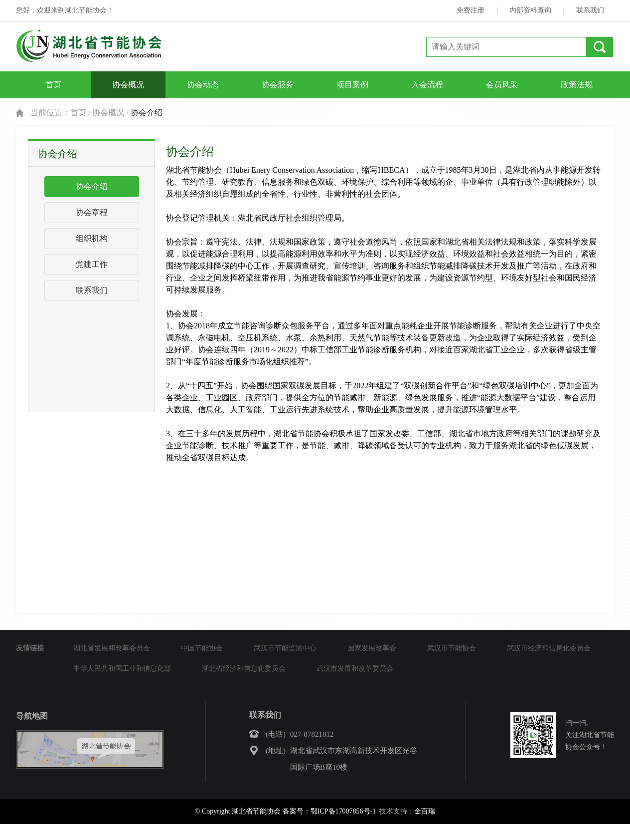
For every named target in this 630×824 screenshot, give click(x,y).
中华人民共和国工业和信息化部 (122, 668)
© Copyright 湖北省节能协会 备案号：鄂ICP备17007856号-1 (285, 811)
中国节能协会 (202, 648)
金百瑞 (424, 811)
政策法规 (577, 84)
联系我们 (590, 10)
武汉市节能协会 (451, 648)
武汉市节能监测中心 (285, 648)
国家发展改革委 (371, 648)
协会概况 (128, 84)
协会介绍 (92, 186)
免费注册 (470, 10)
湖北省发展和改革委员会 (111, 648)
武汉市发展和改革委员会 (354, 668)
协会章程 (92, 212)
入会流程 (427, 84)
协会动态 (203, 84)
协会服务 (278, 84)
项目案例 (352, 84)
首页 (53, 84)
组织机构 (92, 238)
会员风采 (502, 84)
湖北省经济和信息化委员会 (244, 668)
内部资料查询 (530, 10)
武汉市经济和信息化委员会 (549, 648)
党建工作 (92, 264)
